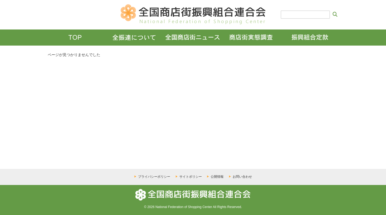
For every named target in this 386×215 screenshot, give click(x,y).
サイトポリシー (190, 177)
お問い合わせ (242, 177)
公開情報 (217, 177)
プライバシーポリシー (154, 177)
